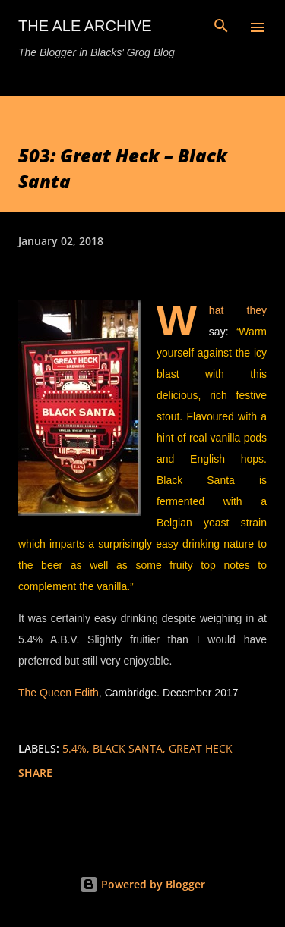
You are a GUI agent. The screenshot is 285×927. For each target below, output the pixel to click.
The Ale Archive (85, 25)
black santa (128, 748)
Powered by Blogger (142, 884)
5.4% (74, 748)
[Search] (221, 27)
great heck (201, 748)
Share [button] (35, 772)
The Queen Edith (58, 693)
